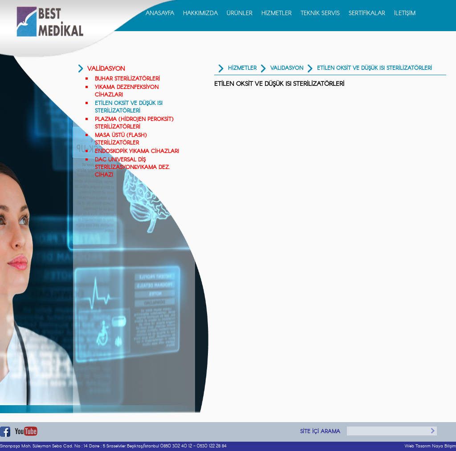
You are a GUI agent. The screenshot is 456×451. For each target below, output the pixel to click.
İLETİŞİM (404, 13)
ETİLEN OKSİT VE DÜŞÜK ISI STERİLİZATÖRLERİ (129, 107)
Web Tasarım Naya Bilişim (430, 446)
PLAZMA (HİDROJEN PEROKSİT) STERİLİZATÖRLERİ (134, 123)
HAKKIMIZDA (200, 13)
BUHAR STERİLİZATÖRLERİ (127, 79)
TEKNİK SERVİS (320, 13)
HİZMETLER (276, 13)
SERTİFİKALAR (367, 13)
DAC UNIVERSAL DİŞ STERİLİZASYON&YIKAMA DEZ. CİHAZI (132, 167)
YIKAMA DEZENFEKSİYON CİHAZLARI (127, 91)
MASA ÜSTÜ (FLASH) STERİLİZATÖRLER (121, 139)
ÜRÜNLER (239, 13)
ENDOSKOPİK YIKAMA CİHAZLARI (137, 151)
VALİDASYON (106, 68)
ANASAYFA (160, 13)
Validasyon (286, 68)
